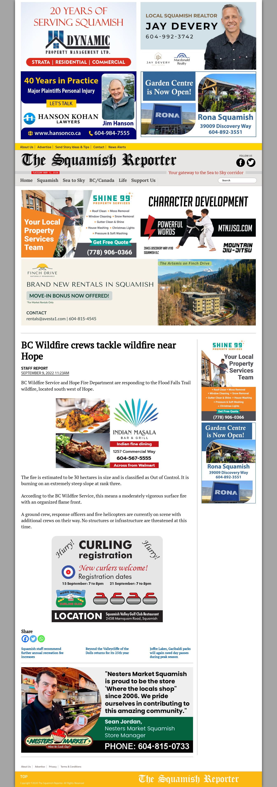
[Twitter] (33, 638)
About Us (26, 766)
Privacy (53, 766)
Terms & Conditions (71, 766)
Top (24, 776)
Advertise (40, 766)
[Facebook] (25, 638)
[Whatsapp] (41, 638)
